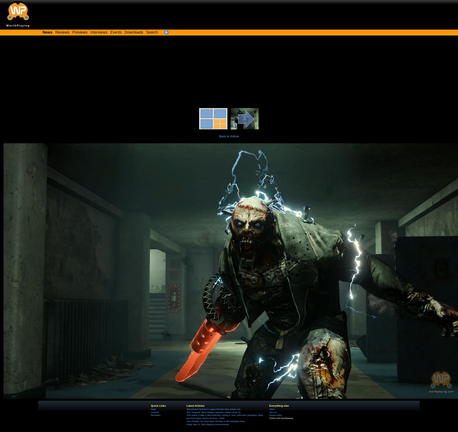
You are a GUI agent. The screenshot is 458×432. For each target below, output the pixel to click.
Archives (155, 412)
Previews (80, 32)
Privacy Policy (275, 415)
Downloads (134, 32)
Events (116, 32)
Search (152, 32)
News (153, 409)
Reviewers (155, 415)
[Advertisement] (229, 72)
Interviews (98, 32)
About (272, 409)
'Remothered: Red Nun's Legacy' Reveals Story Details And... (214, 409)
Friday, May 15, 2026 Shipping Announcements (208, 424)
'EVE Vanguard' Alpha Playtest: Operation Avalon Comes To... (214, 412)
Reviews (62, 32)
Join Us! (273, 412)
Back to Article (229, 136)
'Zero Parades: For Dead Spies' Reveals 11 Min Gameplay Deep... (216, 421)
